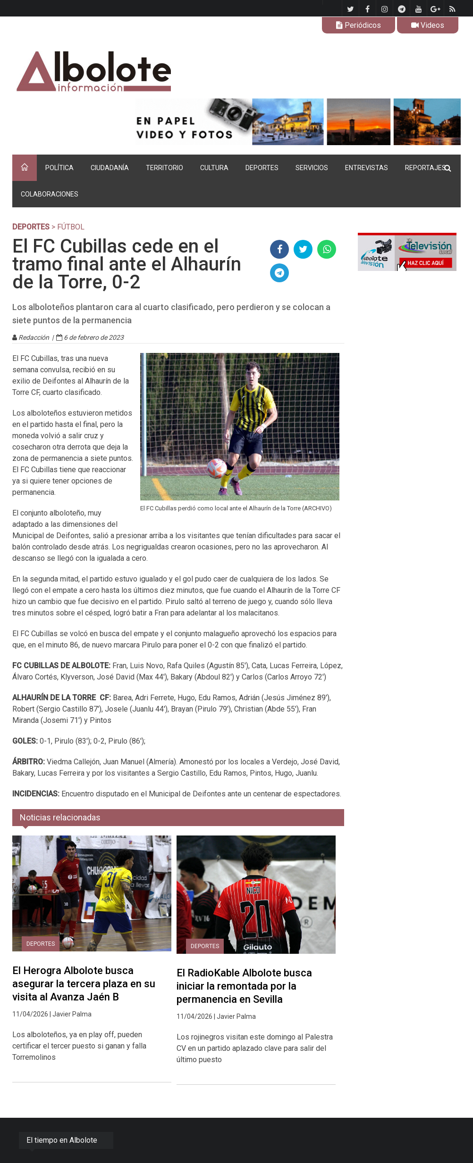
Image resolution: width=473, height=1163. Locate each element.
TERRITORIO (164, 168)
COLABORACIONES (49, 194)
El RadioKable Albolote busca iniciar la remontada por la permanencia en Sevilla (244, 986)
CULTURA (214, 168)
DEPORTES (262, 168)
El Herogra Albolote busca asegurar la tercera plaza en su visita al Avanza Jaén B (83, 984)
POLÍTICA (59, 168)
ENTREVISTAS (366, 168)
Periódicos (358, 25)
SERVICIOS (312, 168)
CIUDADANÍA (110, 168)
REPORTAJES (425, 168)
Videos (427, 25)
